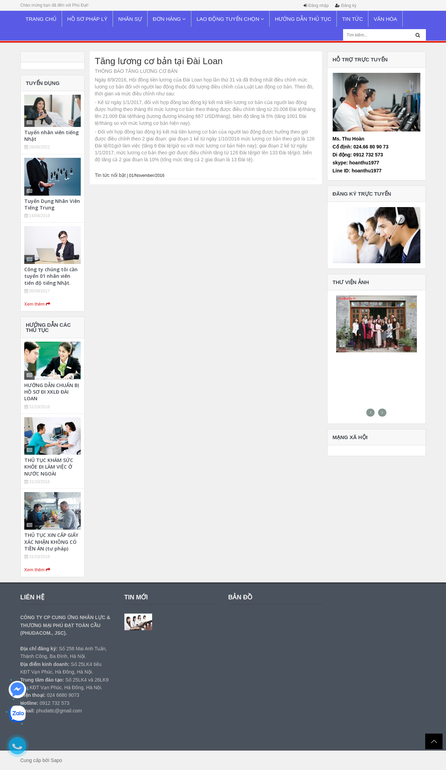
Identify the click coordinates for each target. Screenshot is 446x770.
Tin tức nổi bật (110, 175)
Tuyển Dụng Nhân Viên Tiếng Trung (52, 204)
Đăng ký (348, 5)
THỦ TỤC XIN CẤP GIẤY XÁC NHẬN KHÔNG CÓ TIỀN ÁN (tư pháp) (51, 541)
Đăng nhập (318, 5)
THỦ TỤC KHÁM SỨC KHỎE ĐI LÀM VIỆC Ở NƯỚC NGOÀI (48, 467)
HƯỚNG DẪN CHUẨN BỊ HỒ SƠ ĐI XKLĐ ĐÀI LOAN (51, 392)
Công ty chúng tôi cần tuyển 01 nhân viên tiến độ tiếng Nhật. (51, 276)
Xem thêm (37, 304)
